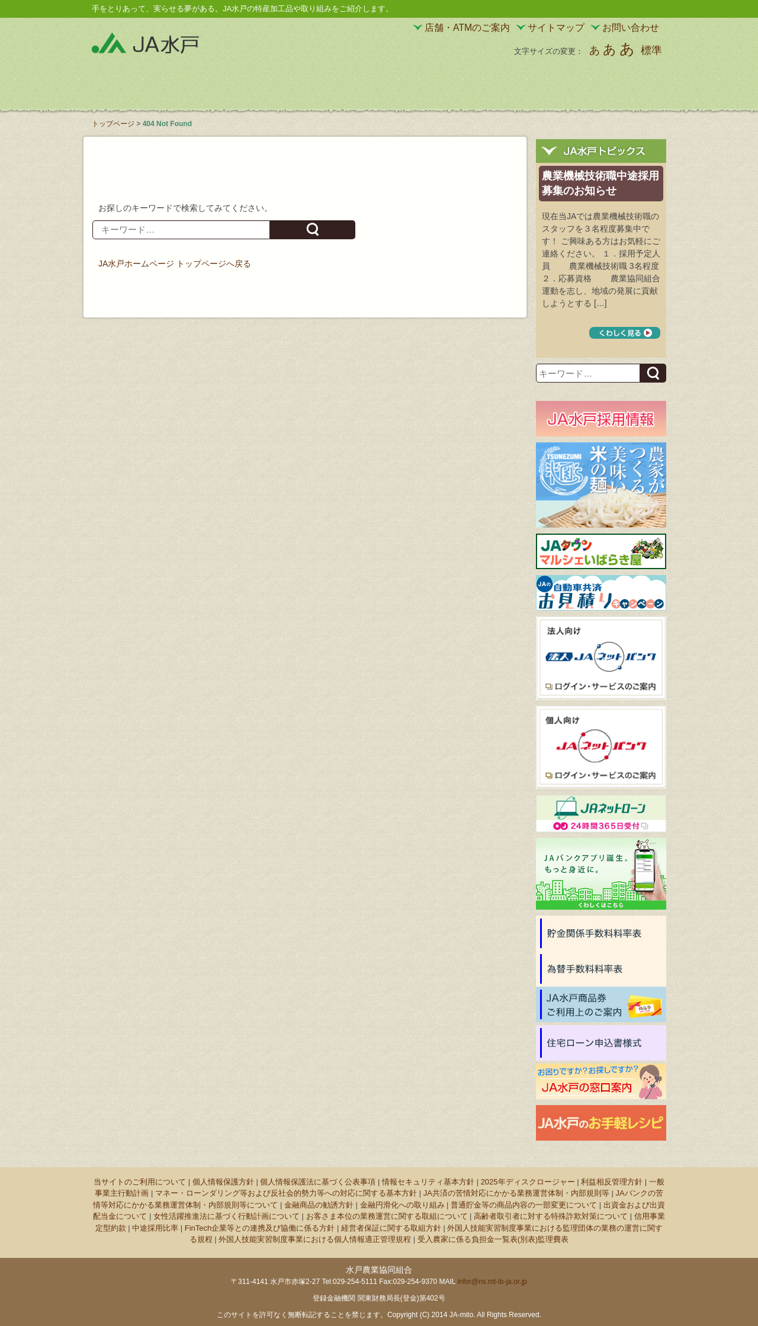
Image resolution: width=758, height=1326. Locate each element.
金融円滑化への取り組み (402, 1204)
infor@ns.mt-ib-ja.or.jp (492, 1281)
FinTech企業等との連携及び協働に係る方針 (260, 1228)
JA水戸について (608, 87)
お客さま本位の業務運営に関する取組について (387, 1216)
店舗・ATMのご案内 (467, 28)
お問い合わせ (630, 28)
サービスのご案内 (493, 87)
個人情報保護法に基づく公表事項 (317, 1181)
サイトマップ (556, 28)
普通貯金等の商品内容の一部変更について (524, 1204)
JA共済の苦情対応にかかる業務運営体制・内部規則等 (516, 1193)
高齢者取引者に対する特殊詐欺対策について (551, 1216)
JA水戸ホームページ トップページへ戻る (174, 263)
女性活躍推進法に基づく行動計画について (226, 1216)
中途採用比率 (155, 1228)
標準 (651, 50)
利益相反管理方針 (612, 1181)
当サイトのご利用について (140, 1181)
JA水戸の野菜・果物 (379, 87)
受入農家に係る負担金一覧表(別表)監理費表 (493, 1239)
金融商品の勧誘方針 (319, 1204)
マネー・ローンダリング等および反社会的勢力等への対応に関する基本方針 (286, 1193)
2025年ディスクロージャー (528, 1181)
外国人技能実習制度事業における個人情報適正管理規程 (315, 1239)
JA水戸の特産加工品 (264, 87)
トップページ (113, 124)
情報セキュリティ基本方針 (428, 1181)
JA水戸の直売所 (149, 87)
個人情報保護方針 (223, 1181)
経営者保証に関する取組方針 (391, 1228)
